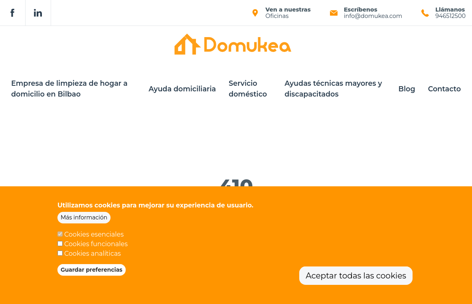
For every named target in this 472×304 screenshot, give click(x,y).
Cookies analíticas (92, 255)
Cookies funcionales (96, 245)
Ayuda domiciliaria (182, 89)
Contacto (444, 89)
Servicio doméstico (248, 88)
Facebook (13, 13)
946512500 (450, 16)
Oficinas (276, 16)
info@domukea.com (373, 16)
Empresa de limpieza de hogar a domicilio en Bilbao (69, 88)
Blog (407, 89)
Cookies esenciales (94, 236)
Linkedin (38, 13)
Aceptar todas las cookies (356, 277)
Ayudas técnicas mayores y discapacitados (333, 88)
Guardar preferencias (91, 271)
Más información (84, 219)
